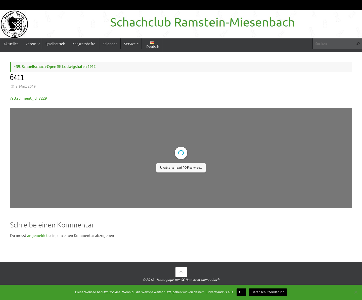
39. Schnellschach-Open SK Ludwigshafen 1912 (54, 67)
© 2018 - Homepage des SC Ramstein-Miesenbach (181, 280)
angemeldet (37, 235)
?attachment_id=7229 (28, 98)
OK (241, 292)
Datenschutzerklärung (267, 292)
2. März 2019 (26, 86)
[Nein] (355, 292)
